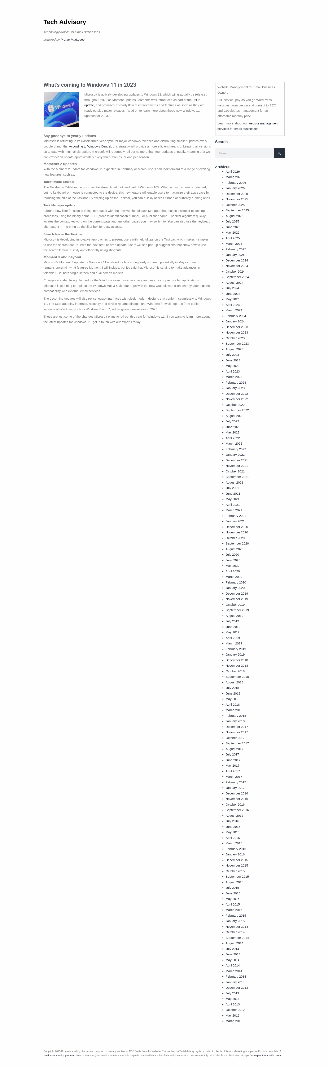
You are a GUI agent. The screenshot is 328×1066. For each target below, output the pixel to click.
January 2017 (235, 787)
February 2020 (236, 582)
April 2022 (233, 438)
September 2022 (237, 410)
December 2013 (237, 987)
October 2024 (235, 271)
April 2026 (233, 171)
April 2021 (233, 504)
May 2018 (233, 699)
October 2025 (235, 205)
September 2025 (237, 210)
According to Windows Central (90, 146)
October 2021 (235, 471)
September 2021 (237, 477)
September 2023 (237, 343)
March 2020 (234, 576)
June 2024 (233, 293)
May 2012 (233, 1015)
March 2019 (234, 643)
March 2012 (234, 1021)
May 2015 (233, 898)
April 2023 (233, 371)
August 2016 (234, 815)
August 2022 (234, 416)
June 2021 (233, 493)
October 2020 (235, 538)
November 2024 (237, 266)
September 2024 (237, 277)
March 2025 (234, 243)
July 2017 (232, 754)
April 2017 (233, 771)
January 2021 (235, 521)
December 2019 (237, 593)
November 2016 (237, 799)
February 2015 (236, 915)
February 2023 (236, 382)
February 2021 (236, 515)
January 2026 (235, 188)
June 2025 (233, 227)
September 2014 (237, 937)
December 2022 (237, 393)
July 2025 (232, 221)
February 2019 (236, 649)
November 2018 (237, 665)
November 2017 (237, 732)
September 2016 (237, 810)
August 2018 (234, 682)
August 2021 (234, 482)
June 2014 (233, 954)
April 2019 (233, 638)
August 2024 (234, 282)
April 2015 (233, 904)
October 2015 (235, 871)
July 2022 (232, 421)
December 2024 (237, 260)
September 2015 (237, 876)
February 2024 (236, 316)
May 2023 (233, 365)
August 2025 (234, 216)
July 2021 (232, 488)
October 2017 (235, 738)
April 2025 (233, 238)
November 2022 (237, 399)
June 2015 (233, 893)
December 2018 (237, 660)
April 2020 (233, 571)
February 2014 (236, 976)
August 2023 (234, 349)
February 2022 (236, 449)
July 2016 (232, 821)
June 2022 (233, 427)
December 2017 (237, 726)
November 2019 (237, 599)
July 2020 (232, 554)
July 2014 (232, 949)
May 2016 (233, 832)
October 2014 (235, 932)
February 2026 (236, 182)
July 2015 (232, 887)
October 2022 (235, 404)
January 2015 (235, 921)
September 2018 (237, 676)
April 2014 (233, 965)
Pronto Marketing (72, 39)
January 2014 (235, 982)
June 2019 (233, 627)
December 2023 (237, 327)
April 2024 (233, 305)
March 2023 (234, 377)
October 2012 (235, 1010)
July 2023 (232, 354)
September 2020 (237, 543)
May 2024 (233, 299)
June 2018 (233, 693)
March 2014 (234, 971)
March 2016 (234, 843)
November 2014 (237, 926)
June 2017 (233, 760)
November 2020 (237, 532)
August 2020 (234, 549)
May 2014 (233, 960)
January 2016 (235, 854)
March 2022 (234, 443)
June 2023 (233, 360)
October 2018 (235, 671)
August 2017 (234, 749)
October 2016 (235, 804)
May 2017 (233, 765)
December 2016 (237, 793)
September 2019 (237, 610)
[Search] (279, 153)
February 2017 (236, 782)
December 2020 (237, 527)
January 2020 (235, 588)
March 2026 (234, 177)
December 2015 (237, 860)
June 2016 (233, 826)
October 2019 (235, 604)
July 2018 (232, 688)
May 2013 (233, 998)
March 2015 (234, 910)
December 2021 (237, 460)
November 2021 (237, 465)
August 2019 (234, 615)
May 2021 (233, 499)
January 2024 (235, 321)
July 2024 (232, 288)
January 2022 (235, 454)
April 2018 (233, 704)
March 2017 (234, 776)
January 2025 (235, 254)
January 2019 (235, 654)
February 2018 (236, 715)
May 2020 (233, 565)
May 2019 (233, 632)
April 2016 (233, 838)
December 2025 (237, 193)
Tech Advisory (65, 21)
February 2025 (236, 249)
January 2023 (235, 388)
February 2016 (236, 849)
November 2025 (237, 199)
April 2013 (233, 1004)
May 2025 (233, 232)
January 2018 (235, 721)
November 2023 (237, 332)
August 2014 (234, 943)
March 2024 (234, 310)
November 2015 (237, 865)
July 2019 (232, 621)
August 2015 (234, 882)
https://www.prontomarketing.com (262, 1055)
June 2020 (233, 560)
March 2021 (234, 510)
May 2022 (233, 432)
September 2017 (237, 743)
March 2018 (234, 710)
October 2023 (235, 338)
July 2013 (232, 993)
